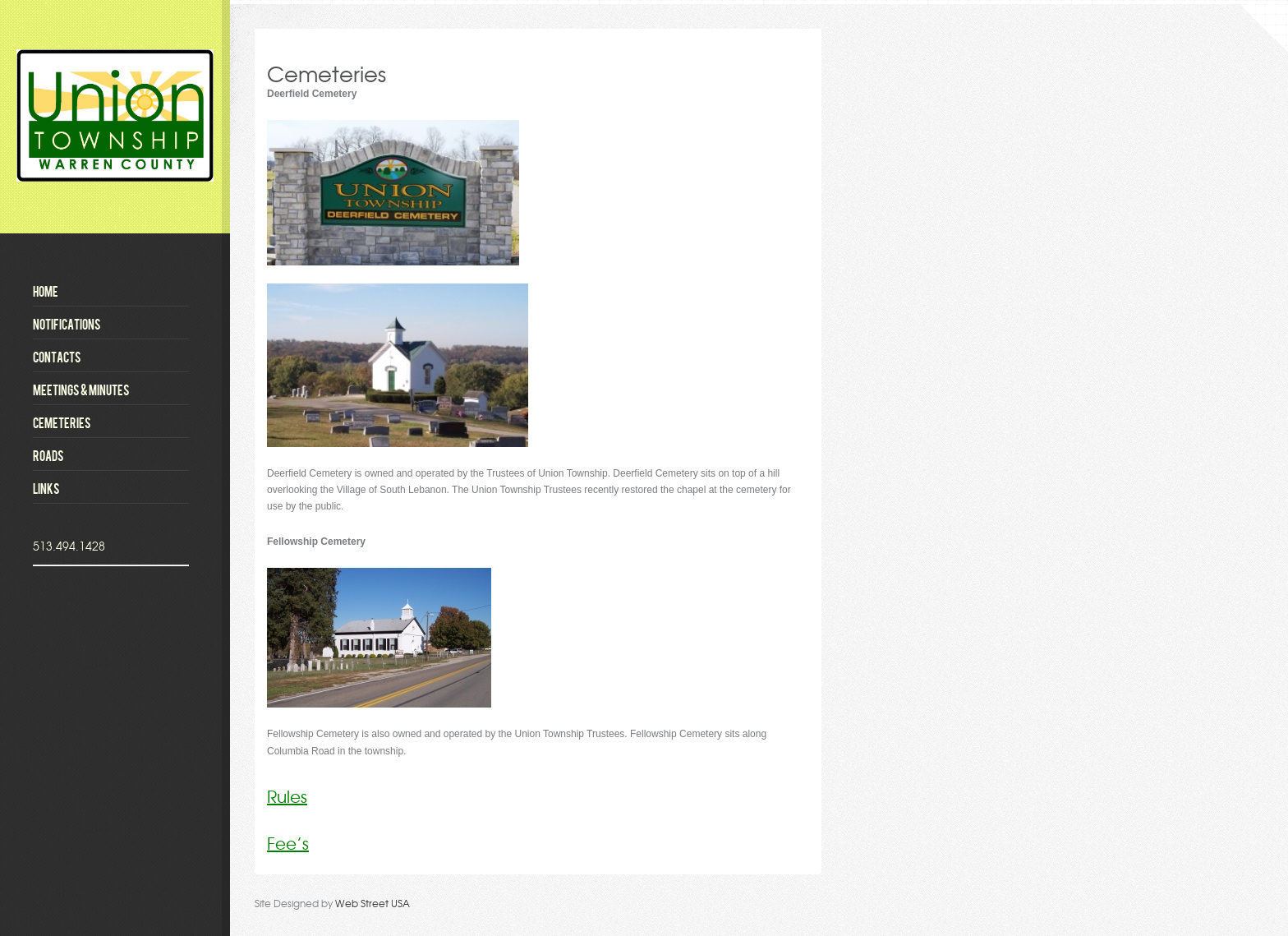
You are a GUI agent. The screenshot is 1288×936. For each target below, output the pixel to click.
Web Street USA (372, 903)
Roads (48, 455)
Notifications (67, 323)
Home (45, 291)
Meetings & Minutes (81, 389)
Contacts (57, 356)
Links (46, 488)
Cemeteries (62, 422)
